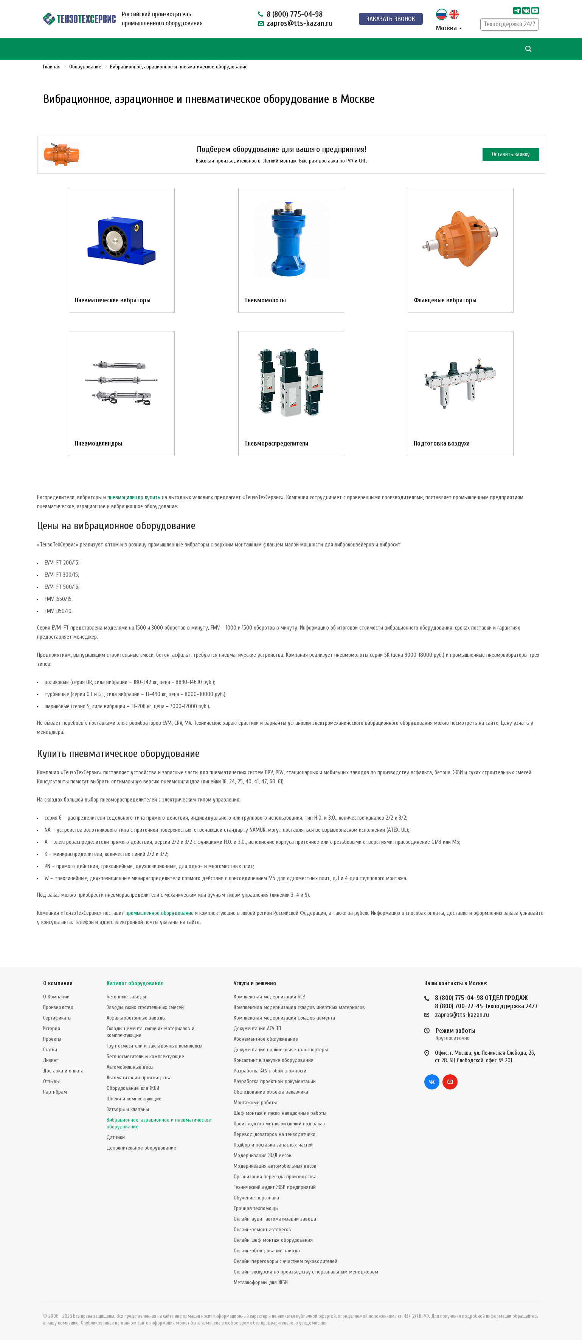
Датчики (116, 1137)
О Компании (56, 996)
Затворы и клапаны (128, 1109)
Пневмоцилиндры (98, 443)
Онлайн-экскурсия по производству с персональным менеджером (306, 1272)
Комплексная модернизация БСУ (269, 996)
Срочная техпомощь (256, 1208)
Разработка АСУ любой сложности (270, 1071)
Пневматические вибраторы (113, 300)
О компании (58, 983)
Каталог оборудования (135, 983)
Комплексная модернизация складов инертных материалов (299, 1007)
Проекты (52, 1039)
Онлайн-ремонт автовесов (262, 1229)
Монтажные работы (255, 1102)
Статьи (50, 1049)
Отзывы (51, 1081)
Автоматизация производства (139, 1077)
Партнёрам (55, 1092)
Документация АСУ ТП (257, 1028)
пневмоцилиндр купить (133, 497)
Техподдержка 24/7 (509, 24)
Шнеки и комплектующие (134, 1099)
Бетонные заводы (126, 996)
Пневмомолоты (265, 300)
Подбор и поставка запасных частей (273, 1145)
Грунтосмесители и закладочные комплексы (154, 1046)
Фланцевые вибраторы (445, 300)
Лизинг (50, 1060)
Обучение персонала (256, 1198)
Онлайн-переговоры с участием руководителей (285, 1261)
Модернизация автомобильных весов (275, 1166)
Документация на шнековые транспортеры (281, 1049)
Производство (58, 1007)
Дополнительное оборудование (141, 1148)
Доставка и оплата (63, 1071)
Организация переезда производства (275, 1176)
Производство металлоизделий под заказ (279, 1123)
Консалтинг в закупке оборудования (274, 1060)
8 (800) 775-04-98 (295, 14)
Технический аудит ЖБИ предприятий (275, 1187)
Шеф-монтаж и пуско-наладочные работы (280, 1113)
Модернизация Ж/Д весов (263, 1155)
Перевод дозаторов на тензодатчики (274, 1134)
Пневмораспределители (276, 443)
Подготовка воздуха (442, 443)
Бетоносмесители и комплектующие (145, 1056)
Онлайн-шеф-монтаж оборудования (273, 1240)
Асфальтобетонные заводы (136, 1018)
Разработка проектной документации (275, 1081)
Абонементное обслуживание (266, 1039)
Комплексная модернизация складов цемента (284, 1018)
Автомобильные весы (130, 1067)
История (51, 1028)
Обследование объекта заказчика (271, 1092)
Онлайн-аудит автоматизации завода (275, 1219)
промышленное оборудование (160, 913)
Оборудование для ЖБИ (133, 1088)
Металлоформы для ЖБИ (261, 1282)
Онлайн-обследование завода (267, 1250)
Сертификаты (57, 1018)
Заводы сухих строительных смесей (145, 1007)
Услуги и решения (255, 983)
